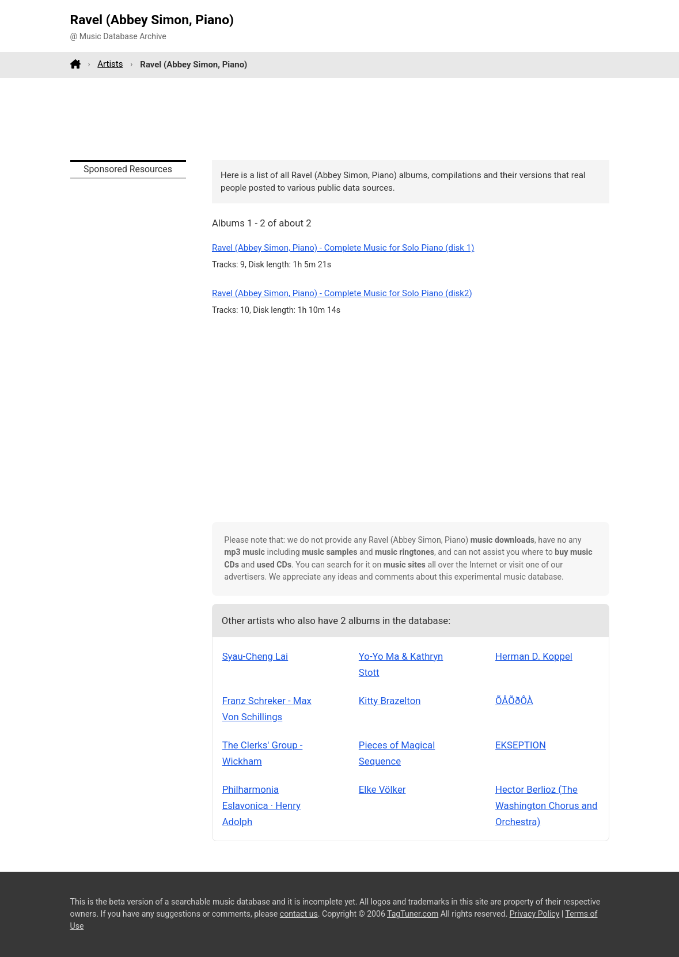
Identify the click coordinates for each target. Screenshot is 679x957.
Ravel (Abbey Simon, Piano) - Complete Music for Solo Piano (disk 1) (343, 248)
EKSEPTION (520, 745)
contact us (299, 913)
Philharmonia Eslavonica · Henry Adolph (261, 806)
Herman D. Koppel (533, 656)
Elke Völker (382, 789)
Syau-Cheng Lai (255, 656)
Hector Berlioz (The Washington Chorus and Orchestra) (546, 806)
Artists (110, 64)
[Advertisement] (339, 119)
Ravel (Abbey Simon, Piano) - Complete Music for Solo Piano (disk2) (342, 293)
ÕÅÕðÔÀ (514, 700)
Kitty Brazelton (390, 700)
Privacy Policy (535, 913)
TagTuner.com (412, 913)
